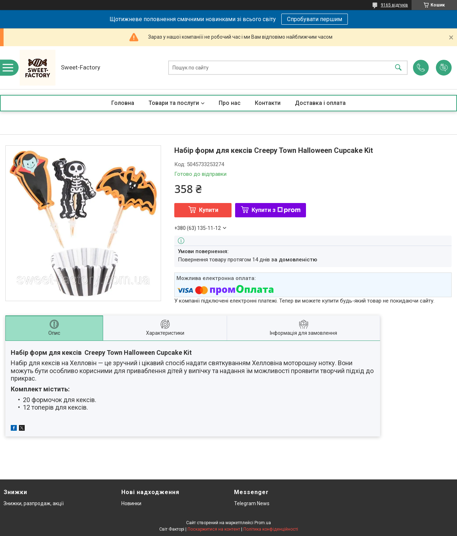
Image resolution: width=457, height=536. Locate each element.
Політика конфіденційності (270, 529)
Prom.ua (262, 522)
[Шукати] (398, 67)
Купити (208, 210)
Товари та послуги (174, 103)
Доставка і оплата (320, 103)
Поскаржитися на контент (214, 529)
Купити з (276, 210)
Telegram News (251, 503)
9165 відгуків (394, 5)
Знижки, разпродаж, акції (34, 503)
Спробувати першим (314, 19)
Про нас (229, 103)
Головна (122, 103)
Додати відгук (444, 68)
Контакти (268, 103)
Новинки (131, 503)
